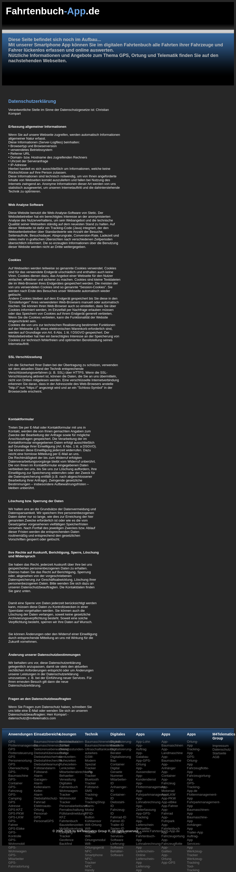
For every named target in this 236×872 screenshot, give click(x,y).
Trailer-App (195, 832)
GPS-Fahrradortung (18, 864)
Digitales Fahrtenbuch (68, 785)
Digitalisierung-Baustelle (121, 743)
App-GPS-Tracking (143, 815)
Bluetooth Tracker (92, 781)
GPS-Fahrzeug (15, 789)
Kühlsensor (93, 821)
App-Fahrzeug (168, 781)
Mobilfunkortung (71, 828)
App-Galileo (166, 849)
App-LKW (168, 794)
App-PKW (168, 798)
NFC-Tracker (90, 860)
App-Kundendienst (146, 777)
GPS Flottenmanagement (23, 743)
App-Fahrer (169, 806)
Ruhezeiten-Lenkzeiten (68, 766)
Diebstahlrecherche (48, 760)
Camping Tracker (65, 834)
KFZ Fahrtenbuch (68, 819)
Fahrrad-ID (118, 817)
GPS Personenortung (20, 758)
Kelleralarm (42, 787)
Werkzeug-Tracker (195, 853)
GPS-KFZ (15, 810)
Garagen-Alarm (41, 781)
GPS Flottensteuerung (20, 751)
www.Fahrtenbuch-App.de (161, 831)
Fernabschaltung (71, 810)
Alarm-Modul (89, 808)
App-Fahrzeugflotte (171, 842)
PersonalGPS (44, 821)
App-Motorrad (167, 789)
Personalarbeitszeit (73, 806)
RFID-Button (89, 815)
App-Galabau (142, 755)
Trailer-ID (117, 825)
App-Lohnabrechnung (148, 800)
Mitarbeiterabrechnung (75, 772)
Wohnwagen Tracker (68, 792)
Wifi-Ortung (93, 825)
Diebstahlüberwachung (50, 753)
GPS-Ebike (16, 828)
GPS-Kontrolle (14, 834)
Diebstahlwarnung (47, 764)
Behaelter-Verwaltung (67, 777)
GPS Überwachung (18, 766)
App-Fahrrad (167, 811)
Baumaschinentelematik (102, 745)
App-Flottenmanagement (150, 785)
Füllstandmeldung (72, 813)
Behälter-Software (117, 853)
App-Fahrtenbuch (170, 826)
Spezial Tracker (90, 766)
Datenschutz (222, 749)
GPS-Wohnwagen (17, 849)
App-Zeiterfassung (146, 808)
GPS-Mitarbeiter (16, 857)
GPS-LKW (15, 817)
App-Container (168, 774)
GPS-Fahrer (13, 823)
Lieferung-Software (117, 845)
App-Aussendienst (145, 770)
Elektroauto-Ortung (42, 808)
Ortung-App (192, 743)
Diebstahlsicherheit (48, 757)
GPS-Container (15, 781)
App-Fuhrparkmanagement (152, 792)
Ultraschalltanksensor (100, 749)
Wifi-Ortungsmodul (95, 838)
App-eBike (168, 802)
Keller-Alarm (38, 792)
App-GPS (168, 862)
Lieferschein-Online (145, 853)
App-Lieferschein (144, 823)
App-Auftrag (141, 747)
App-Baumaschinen (172, 743)
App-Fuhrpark (167, 819)
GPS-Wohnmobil (16, 842)
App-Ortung (166, 857)
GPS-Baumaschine (18, 774)
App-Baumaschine (171, 758)
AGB (216, 757)
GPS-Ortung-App (192, 760)
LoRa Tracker (90, 774)
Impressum (221, 746)
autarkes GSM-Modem (91, 756)
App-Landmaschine (172, 751)
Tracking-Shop (91, 796)
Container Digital (117, 766)
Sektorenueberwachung (51, 749)
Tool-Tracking (193, 868)
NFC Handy (89, 868)
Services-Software (117, 838)
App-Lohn (143, 742)
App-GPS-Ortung (143, 762)
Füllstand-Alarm (41, 774)
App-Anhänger (168, 766)
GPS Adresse (14, 804)
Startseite (219, 753)
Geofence (66, 840)
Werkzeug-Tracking (195, 860)
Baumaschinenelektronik (103, 742)
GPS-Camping (14, 796)
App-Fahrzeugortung (173, 834)
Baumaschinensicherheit (52, 745)
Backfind (65, 844)
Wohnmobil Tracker (67, 800)
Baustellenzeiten (71, 825)
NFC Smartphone (94, 853)
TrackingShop (95, 802)
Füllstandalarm (44, 768)
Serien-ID (117, 828)
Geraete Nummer (116, 774)
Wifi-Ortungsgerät (94, 845)
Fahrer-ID (117, 821)
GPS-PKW (16, 813)
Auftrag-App (193, 838)
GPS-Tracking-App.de (194, 787)
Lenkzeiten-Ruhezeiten (67, 758)
